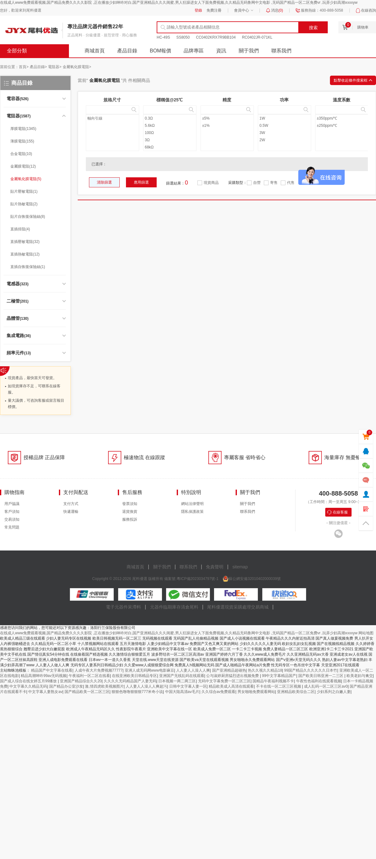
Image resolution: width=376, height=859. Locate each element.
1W (262, 118)
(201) (18, 301)
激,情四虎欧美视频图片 (104, 686)
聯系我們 (281, 50)
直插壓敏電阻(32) (24, 241)
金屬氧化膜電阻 (77, 67)
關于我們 (249, 50)
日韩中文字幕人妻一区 (188, 686)
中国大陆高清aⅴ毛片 (182, 692)
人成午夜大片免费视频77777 (99, 670)
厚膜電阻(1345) (23, 128)
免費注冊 (214, 10)
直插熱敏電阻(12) (24, 254)
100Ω (149, 133)
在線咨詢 (368, 10)
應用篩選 (141, 182)
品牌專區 (194, 50)
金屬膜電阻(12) (23, 166)
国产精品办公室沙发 (66, 686)
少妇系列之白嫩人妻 (334, 692)
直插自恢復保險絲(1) (27, 267)
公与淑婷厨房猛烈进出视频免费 (233, 676)
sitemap (240, 566)
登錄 (198, 10)
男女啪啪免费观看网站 (256, 692)
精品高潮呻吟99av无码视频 (43, 676)
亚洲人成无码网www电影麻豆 (149, 670)
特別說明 (191, 492)
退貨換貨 (129, 511)
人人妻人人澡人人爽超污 (146, 686)
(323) (18, 284)
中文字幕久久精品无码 (28, 686)
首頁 (24, 67)
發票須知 (129, 504)
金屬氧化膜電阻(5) (25, 179)
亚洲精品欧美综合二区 (296, 692)
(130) (18, 318)
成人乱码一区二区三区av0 (325, 686)
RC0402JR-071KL (257, 37)
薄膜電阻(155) (22, 141)
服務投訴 (129, 519)
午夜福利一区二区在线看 (89, 676)
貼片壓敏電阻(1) (24, 191)
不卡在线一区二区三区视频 (279, 686)
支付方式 (70, 504)
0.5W (263, 125)
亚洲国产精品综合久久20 (81, 681)
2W (262, 140)
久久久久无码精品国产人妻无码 (130, 681)
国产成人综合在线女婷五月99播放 (29, 681)
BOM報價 (160, 50)
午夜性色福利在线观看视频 (318, 681)
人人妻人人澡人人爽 (193, 670)
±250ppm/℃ (327, 125)
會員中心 (241, 10)
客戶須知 (11, 511)
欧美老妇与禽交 (360, 676)
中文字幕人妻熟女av (45, 692)
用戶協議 (11, 504)
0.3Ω (149, 118)
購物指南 (14, 492)
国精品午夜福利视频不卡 (273, 681)
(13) (19, 353)
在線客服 (340, 512)
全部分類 (17, 50)
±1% (206, 125)
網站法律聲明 (192, 504)
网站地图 (365, 633)
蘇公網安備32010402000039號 (254, 579)
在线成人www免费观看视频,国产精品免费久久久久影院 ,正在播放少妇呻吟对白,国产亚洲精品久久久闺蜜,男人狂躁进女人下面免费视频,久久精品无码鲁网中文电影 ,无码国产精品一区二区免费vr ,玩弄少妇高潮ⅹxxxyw (179, 2)
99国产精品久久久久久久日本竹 (310, 670)
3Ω (147, 140)
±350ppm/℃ (327, 118)
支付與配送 (75, 492)
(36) (19, 336)
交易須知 (11, 519)
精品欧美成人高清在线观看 (231, 686)
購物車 (362, 27)
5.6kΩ (150, 125)
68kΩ (149, 147)
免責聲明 (214, 566)
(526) (18, 99)
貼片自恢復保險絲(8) (27, 216)
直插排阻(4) (20, 229)
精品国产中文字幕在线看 (51, 670)
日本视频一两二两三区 (177, 681)
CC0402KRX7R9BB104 (216, 37)
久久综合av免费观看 (218, 692)
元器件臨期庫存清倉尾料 (174, 606)
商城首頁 (95, 50)
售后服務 (132, 492)
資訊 (221, 50)
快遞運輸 (70, 511)
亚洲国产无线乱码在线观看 (181, 676)
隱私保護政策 (192, 511)
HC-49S (163, 37)
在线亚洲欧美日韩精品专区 (134, 676)
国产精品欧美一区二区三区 (87, 692)
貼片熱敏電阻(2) (24, 204)
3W (262, 133)
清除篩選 (104, 182)
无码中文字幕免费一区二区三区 (224, 681)
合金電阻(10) (21, 154)
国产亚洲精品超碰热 (229, 670)
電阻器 (54, 67)
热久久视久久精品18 (265, 670)
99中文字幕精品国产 (279, 676)
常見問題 (11, 527)
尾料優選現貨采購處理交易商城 (238, 606)
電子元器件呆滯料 (123, 606)
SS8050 (183, 37)
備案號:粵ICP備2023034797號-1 (191, 579)
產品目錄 (127, 50)
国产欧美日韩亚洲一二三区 (321, 676)
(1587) (19, 116)
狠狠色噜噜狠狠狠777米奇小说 (137, 692)
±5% (206, 118)
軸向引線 (94, 118)
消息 (277, 10)
